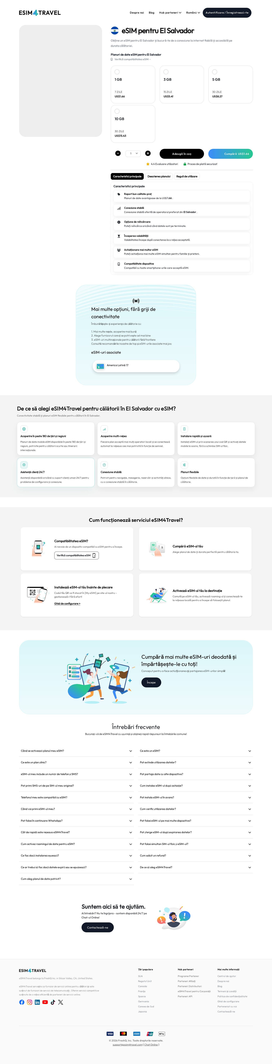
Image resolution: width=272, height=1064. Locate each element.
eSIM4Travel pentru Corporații (194, 991)
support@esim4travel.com (127, 1044)
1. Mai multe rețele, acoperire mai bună (113, 331)
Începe (151, 682)
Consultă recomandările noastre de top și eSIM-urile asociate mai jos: (131, 343)
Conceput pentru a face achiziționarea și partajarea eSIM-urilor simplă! (183, 671)
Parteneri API (185, 996)
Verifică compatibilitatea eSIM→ (133, 59)
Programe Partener (188, 976)
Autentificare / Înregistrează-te (227, 12)
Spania (142, 996)
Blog (152, 12)
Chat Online (151, 1044)
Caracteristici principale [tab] (127, 176)
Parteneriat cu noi (227, 1006)
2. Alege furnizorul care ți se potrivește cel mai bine (121, 335)
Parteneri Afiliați (187, 981)
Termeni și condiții (227, 991)
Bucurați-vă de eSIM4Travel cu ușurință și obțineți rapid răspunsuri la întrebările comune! (136, 734)
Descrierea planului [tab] (159, 176)
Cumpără (236, 154)
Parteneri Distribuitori (190, 986)
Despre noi (137, 12)
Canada (142, 986)
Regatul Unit (145, 981)
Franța (141, 991)
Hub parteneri (170, 12)
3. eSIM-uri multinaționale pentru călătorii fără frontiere (123, 339)
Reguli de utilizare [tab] (186, 176)
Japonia (142, 1011)
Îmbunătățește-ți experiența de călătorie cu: (116, 323)
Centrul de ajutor (227, 976)
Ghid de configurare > (67, 603)
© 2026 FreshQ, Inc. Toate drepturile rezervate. (136, 1040)
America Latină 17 (117, 365)
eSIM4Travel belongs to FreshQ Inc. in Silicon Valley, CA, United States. (56, 978)
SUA (140, 976)
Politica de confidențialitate (232, 996)
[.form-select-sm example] (133, 153)
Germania (143, 1001)
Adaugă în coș (182, 154)
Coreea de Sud (146, 1006)
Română (193, 12)
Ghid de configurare (228, 1001)
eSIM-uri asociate (106, 352)
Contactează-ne (97, 927)
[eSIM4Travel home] (40, 13)
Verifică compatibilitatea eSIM (77, 555)
